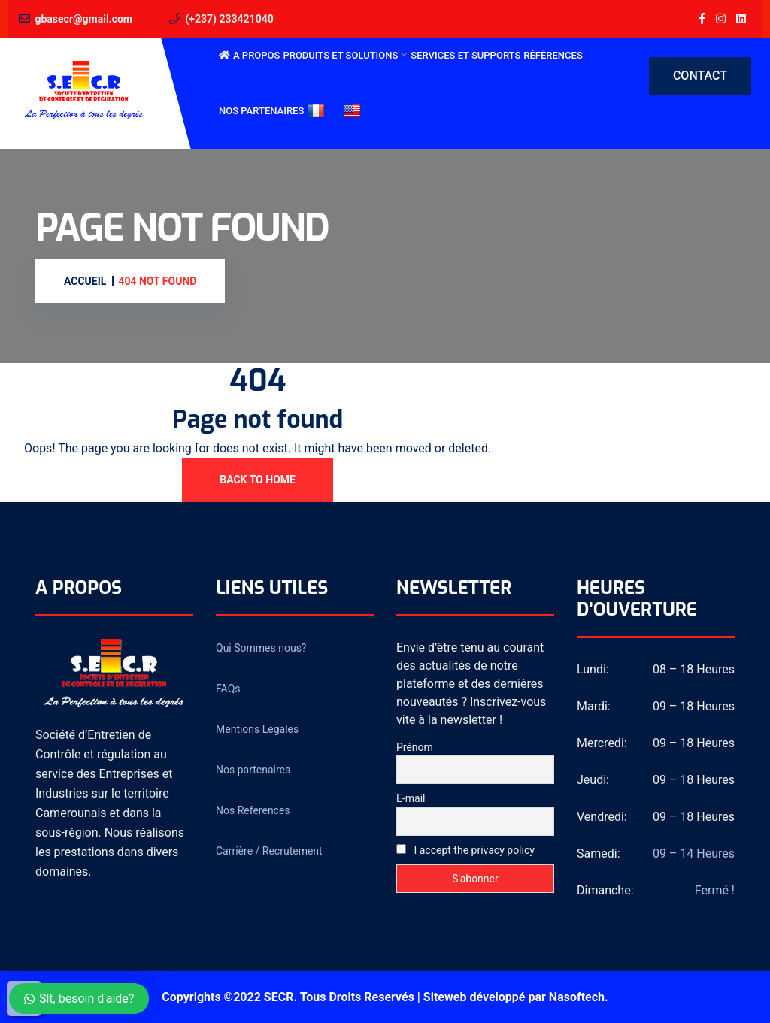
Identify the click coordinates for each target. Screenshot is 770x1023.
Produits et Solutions (340, 55)
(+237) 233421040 (229, 19)
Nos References (253, 810)
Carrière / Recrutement (269, 851)
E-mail (411, 798)
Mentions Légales (257, 729)
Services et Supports (465, 55)
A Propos (256, 55)
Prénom (414, 747)
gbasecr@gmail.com (83, 19)
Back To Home (258, 480)
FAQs (228, 689)
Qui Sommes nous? (261, 648)
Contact (700, 75)
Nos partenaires (261, 111)
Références (552, 55)
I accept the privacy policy (465, 850)
